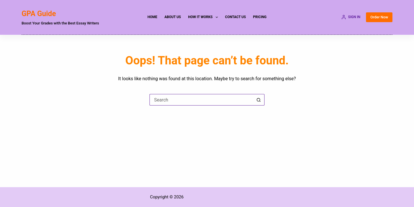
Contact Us (235, 17)
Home (152, 17)
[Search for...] (201, 100)
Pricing (260, 17)
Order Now (379, 17)
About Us (172, 17)
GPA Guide (39, 13)
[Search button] (258, 100)
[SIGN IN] (351, 17)
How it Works (204, 17)
